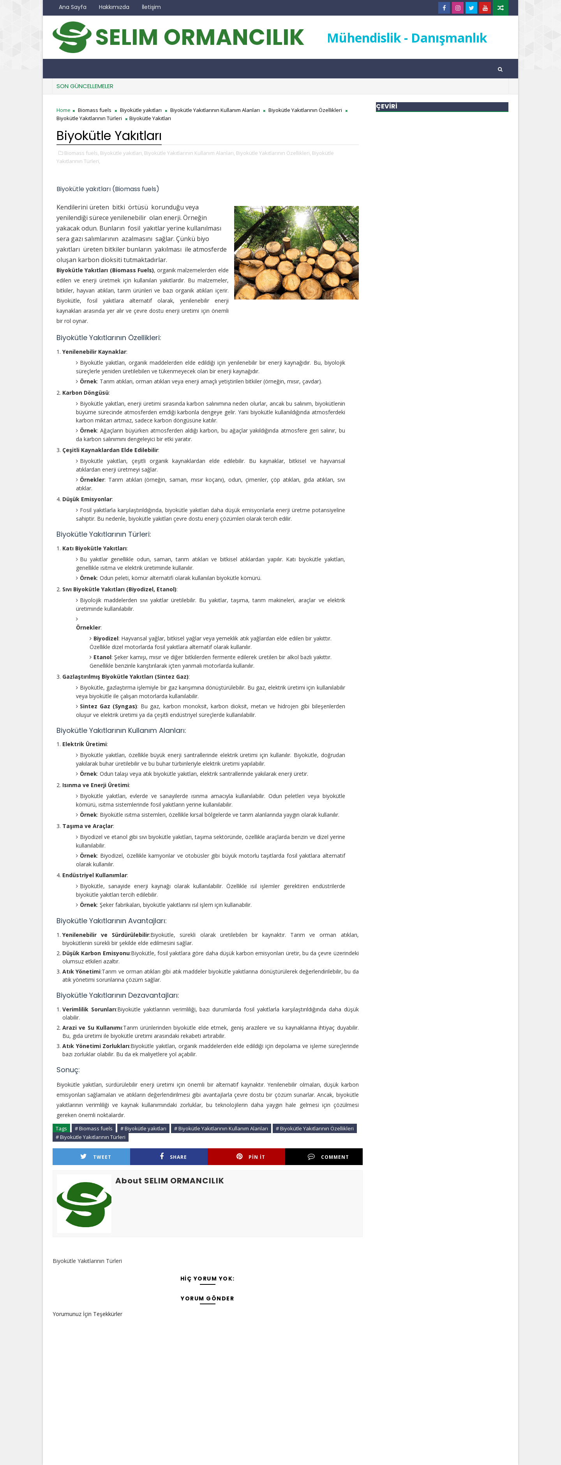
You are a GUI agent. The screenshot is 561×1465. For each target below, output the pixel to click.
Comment (328, 1156)
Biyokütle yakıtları (141, 110)
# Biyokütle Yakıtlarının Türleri (90, 1136)
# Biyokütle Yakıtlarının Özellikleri (315, 1128)
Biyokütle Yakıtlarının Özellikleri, (273, 152)
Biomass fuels (94, 110)
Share (173, 1156)
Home (63, 110)
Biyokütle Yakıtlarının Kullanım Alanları (215, 110)
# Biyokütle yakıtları (143, 1128)
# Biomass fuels (94, 1128)
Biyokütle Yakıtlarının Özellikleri (305, 110)
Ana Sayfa (72, 7)
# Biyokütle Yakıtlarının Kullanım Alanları (221, 1128)
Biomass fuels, (81, 152)
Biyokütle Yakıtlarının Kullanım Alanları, (189, 152)
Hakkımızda (114, 7)
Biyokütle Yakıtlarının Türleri (89, 118)
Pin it (250, 1156)
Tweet (95, 1156)
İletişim (151, 7)
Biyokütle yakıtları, (121, 152)
